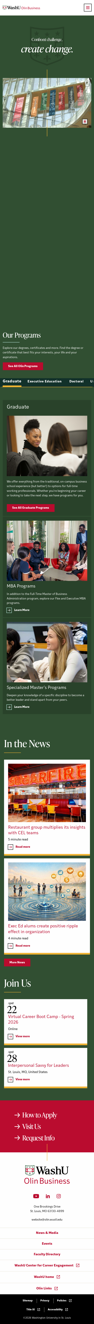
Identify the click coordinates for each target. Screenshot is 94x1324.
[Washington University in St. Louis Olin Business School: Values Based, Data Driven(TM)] (47, 1183)
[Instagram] (59, 1197)
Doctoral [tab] (76, 391)
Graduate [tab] (12, 391)
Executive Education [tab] (45, 391)
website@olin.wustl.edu (47, 1219)
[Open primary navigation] (87, 7)
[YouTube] (36, 1197)
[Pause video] (85, 121)
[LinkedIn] (48, 1197)
